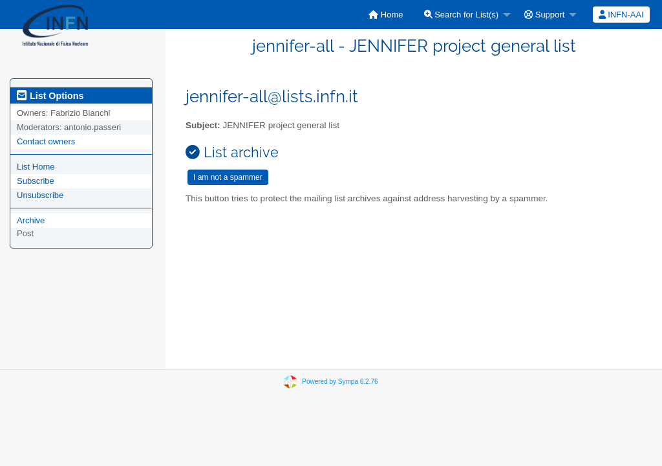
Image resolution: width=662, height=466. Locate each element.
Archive (31, 220)
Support (544, 14)
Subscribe (35, 181)
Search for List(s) (461, 14)
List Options (50, 96)
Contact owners (46, 141)
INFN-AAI (621, 14)
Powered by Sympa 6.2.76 (340, 381)
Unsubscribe (40, 195)
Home (385, 14)
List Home (36, 167)
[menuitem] (385, 14)
